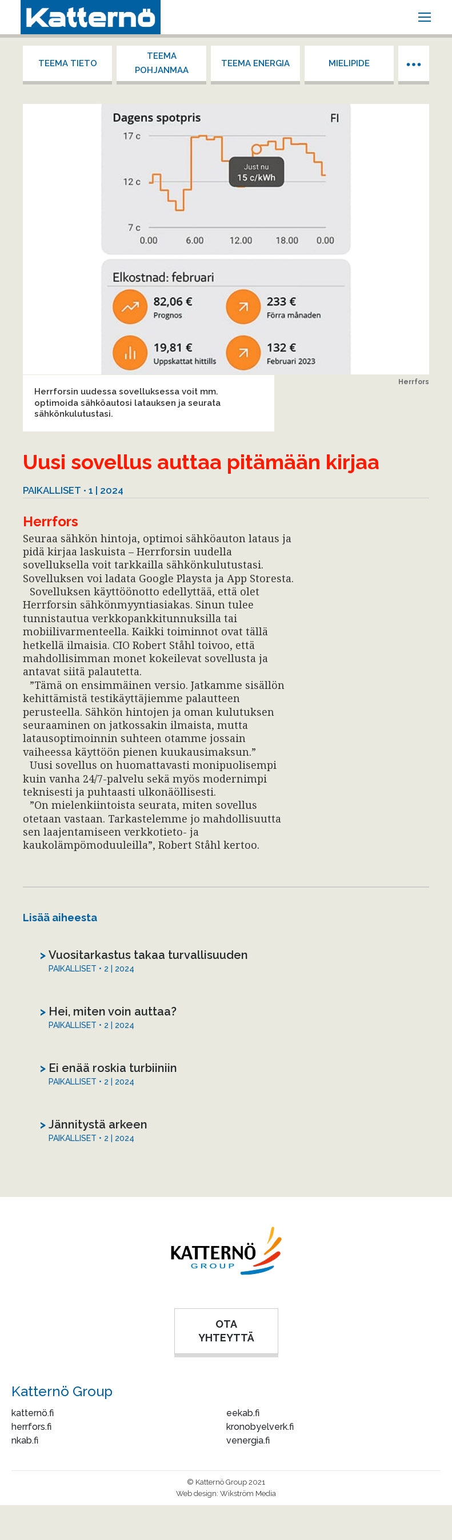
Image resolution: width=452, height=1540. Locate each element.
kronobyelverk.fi (260, 1426)
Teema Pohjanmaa (162, 63)
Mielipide (349, 63)
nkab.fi (24, 1440)
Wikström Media (248, 1493)
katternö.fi (32, 1413)
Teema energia (255, 63)
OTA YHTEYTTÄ (226, 1331)
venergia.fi (248, 1440)
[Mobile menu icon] (424, 17)
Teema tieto (67, 63)
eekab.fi (242, 1413)
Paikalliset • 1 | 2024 (73, 490)
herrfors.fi (31, 1426)
